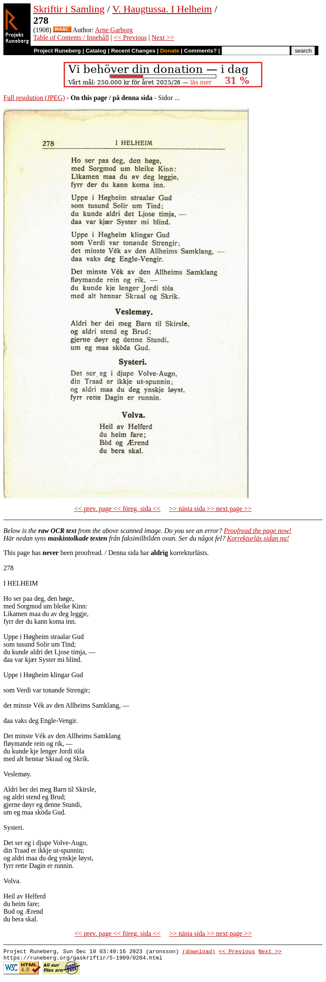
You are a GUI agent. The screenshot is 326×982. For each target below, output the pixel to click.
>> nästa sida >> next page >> (210, 508)
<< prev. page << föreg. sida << (117, 508)
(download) (198, 952)
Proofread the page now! (257, 530)
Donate (169, 50)
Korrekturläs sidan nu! (258, 538)
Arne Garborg (114, 29)
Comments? (200, 50)
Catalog (96, 50)
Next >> (163, 37)
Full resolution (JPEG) (34, 97)
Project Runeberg (57, 50)
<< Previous (130, 37)
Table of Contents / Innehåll (71, 37)
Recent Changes (133, 50)
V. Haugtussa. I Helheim (162, 8)
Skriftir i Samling (68, 8)
